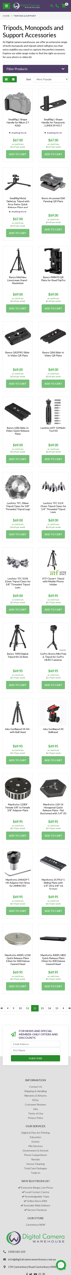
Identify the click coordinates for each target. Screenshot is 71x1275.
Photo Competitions (35, 1154)
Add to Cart (17, 154)
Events (36, 1141)
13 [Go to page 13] (42, 1008)
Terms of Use (35, 1113)
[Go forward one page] (63, 1008)
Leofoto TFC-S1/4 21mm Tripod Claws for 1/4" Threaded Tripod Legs (53, 507)
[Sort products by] (51, 79)
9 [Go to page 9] (13, 1008)
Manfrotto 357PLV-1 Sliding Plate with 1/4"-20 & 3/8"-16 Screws (53, 884)
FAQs (35, 1100)
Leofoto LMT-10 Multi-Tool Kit (53, 429)
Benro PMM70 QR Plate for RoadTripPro (53, 279)
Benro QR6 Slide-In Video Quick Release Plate (17, 430)
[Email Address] (35, 1044)
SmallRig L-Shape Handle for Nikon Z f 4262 (18, 122)
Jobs (35, 1108)
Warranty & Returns (35, 1095)
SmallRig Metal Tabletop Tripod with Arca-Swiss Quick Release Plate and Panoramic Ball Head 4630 (18, 206)
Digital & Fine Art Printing (35, 1132)
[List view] (13, 79)
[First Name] (35, 1050)
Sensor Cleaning (35, 1163)
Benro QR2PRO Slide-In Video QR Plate (17, 354)
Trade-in (35, 1172)
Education (35, 1137)
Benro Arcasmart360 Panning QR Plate (53, 200)
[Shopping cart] (63, 5)
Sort (28, 79)
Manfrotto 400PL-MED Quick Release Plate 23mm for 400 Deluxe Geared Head (53, 959)
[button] (35, 69)
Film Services (35, 1146)
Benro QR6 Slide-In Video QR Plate (53, 354)
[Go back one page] (8, 1008)
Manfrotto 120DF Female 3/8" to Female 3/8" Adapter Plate (18, 807)
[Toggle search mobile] (52, 5)
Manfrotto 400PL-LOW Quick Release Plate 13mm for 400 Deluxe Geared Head (18, 959)
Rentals (35, 1159)
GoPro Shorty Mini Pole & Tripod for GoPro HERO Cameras (53, 656)
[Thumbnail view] (6, 79)
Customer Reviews (35, 1104)
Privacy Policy (35, 1117)
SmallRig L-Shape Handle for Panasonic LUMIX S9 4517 (53, 122)
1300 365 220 (16, 1251)
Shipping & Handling (35, 1091)
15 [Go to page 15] (56, 1008)
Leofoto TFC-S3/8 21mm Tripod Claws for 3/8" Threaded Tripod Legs (18, 583)
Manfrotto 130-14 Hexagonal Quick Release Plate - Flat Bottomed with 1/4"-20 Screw (53, 810)
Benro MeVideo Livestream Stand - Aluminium (17, 280)
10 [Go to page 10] (20, 1008)
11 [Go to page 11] (27, 1008)
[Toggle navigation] (6, 6)
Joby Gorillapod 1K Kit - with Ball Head (18, 730)
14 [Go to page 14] (49, 1008)
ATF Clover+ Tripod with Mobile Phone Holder (53, 581)
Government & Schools (35, 1150)
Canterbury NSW (35, 1224)
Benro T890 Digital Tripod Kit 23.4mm (17, 655)
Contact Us (35, 1086)
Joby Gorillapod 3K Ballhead (53, 730)
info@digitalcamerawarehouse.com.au (32, 1259)
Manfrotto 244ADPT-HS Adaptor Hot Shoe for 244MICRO (18, 882)
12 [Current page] (34, 1008)
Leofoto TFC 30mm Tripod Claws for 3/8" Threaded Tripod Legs (17, 506)
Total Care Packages (35, 1168)
